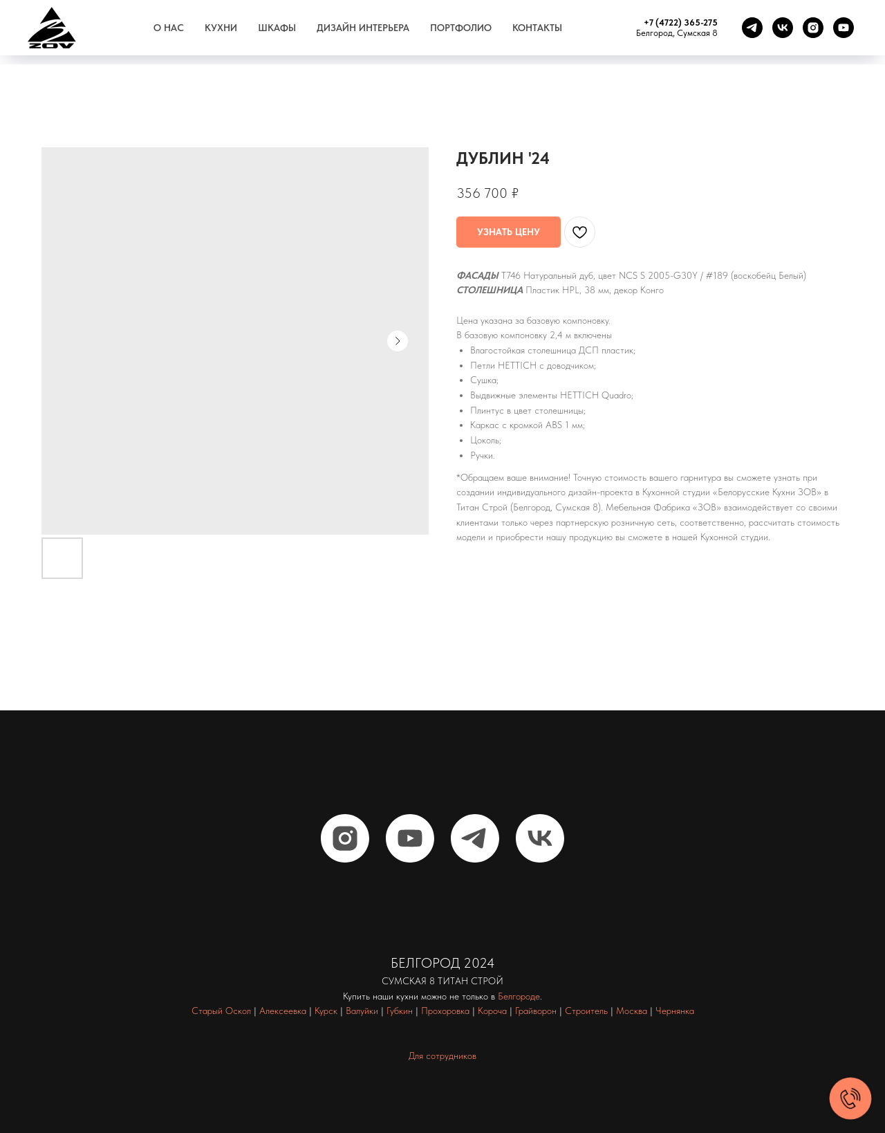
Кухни (221, 27)
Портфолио (461, 27)
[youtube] (843, 27)
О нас (168, 27)
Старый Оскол (221, 1010)
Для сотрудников (442, 1055)
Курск (326, 1010)
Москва (631, 1010)
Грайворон (536, 1010)
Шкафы (277, 27)
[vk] (782, 27)
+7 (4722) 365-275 (681, 22)
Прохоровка (445, 1010)
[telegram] (752, 27)
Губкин (399, 1010)
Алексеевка (282, 1010)
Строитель (586, 1010)
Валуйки (362, 1010)
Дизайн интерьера (363, 27)
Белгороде (519, 996)
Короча (492, 1010)
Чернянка (674, 1010)
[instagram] (813, 27)
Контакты (537, 27)
